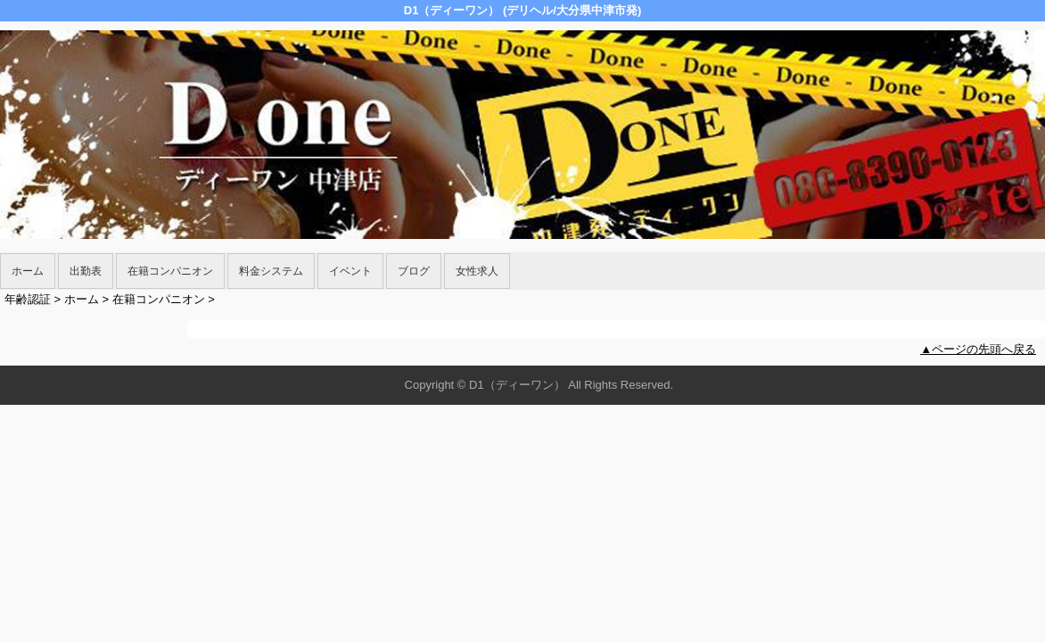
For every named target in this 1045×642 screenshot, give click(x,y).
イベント (350, 271)
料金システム (271, 271)
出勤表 (86, 271)
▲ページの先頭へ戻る (978, 349)
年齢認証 (27, 299)
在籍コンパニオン (170, 271)
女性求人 (477, 271)
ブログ (414, 271)
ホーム (28, 271)
